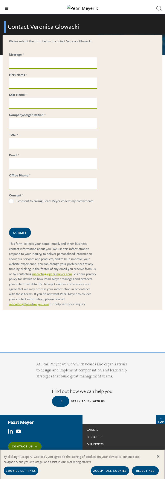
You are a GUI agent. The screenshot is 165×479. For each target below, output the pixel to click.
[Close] (158, 458)
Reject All (145, 472)
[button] (159, 8)
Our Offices (95, 444)
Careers (92, 429)
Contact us (95, 437)
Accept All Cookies (110, 472)
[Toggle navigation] (6, 8)
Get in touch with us (88, 401)
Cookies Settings (21, 472)
